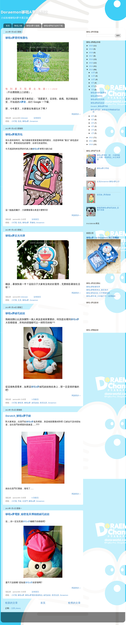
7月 (92, 90)
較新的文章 (11, 602)
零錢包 (32, 223)
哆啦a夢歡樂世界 (93, 287)
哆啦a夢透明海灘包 (16, 37)
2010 (91, 144)
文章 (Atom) (16, 608)
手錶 (19, 501)
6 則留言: (36, 498)
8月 (92, 86)
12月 (93, 73)
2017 (91, 56)
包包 (19, 121)
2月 (92, 130)
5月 (92, 120)
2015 (91, 63)
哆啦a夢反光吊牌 (15, 235)
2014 (91, 66)
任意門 (25, 501)
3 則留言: (36, 399)
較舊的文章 (74, 602)
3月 (92, 126)
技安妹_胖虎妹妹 (104, 195)
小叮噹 (14, 121)
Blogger (73, 618)
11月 (93, 76)
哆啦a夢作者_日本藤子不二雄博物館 (101, 296)
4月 (92, 123)
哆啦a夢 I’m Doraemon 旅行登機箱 (102, 238)
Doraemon (34, 121)
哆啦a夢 (25, 121)
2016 (91, 59)
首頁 (8, 26)
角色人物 (18, 26)
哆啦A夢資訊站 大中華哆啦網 (98, 293)
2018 (91, 53)
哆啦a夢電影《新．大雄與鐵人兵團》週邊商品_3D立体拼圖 (108, 157)
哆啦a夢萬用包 (13, 134)
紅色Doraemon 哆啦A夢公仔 (108, 182)
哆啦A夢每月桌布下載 (53, 26)
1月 (92, 133)
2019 (91, 49)
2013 (91, 70)
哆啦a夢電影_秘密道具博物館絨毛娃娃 (27, 514)
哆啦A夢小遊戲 (32, 26)
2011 (91, 141)
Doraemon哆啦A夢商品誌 (24, 12)
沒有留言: (38, 118)
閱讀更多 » (76, 114)
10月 (93, 79)
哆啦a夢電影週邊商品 (34, 595)
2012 (91, 137)
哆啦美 (20, 403)
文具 (19, 300)
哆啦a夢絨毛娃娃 (15, 313)
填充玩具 (43, 403)
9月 (92, 83)
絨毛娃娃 (35, 403)
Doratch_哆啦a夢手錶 (18, 415)
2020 (91, 46)
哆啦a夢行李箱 (103, 168)
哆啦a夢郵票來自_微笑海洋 (97, 290)
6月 (92, 116)
